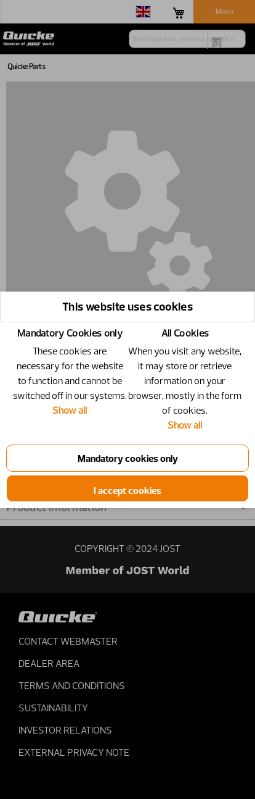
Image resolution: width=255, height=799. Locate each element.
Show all (69, 410)
